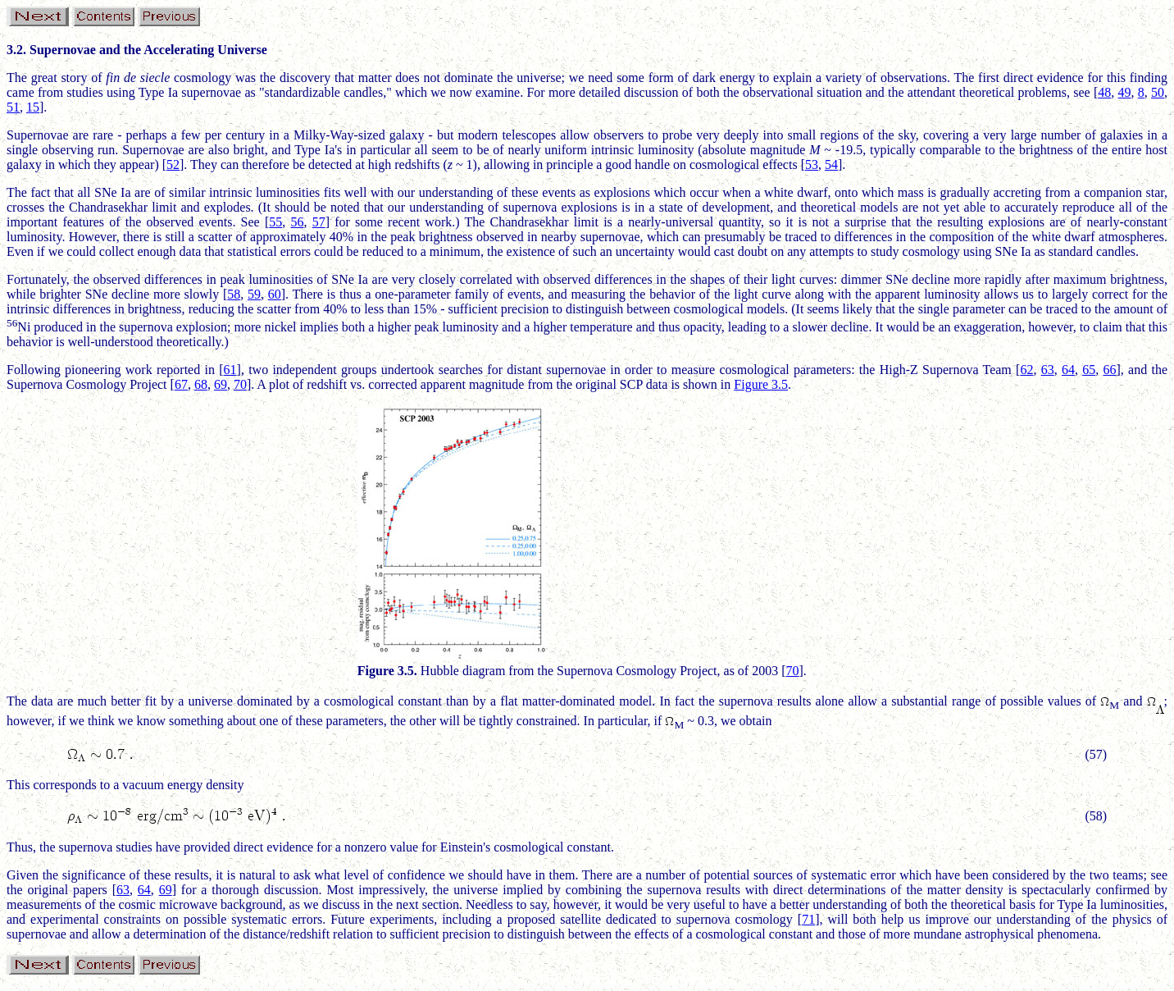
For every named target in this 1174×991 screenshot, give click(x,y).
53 (811, 164)
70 (240, 384)
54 (831, 164)
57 (318, 222)
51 (13, 107)
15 (32, 107)
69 (220, 384)
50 (1157, 92)
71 (808, 919)
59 (254, 294)
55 (275, 222)
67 (181, 384)
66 (1110, 370)
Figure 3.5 (761, 384)
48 (1104, 92)
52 (173, 164)
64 (1068, 370)
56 (296, 222)
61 (230, 370)
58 (233, 294)
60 (274, 294)
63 (1047, 370)
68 (200, 384)
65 (1088, 370)
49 (1124, 92)
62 (1026, 370)
